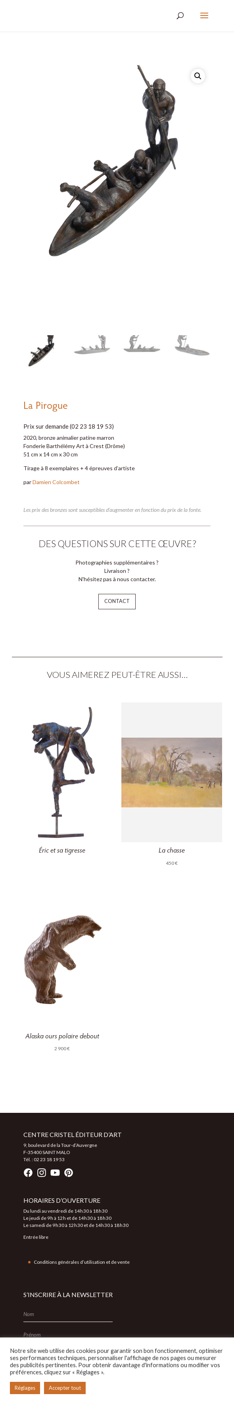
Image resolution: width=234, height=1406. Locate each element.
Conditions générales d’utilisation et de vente (82, 1262)
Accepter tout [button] (65, 1388)
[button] (198, 76)
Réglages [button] (25, 1388)
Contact (117, 601)
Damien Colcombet (56, 482)
